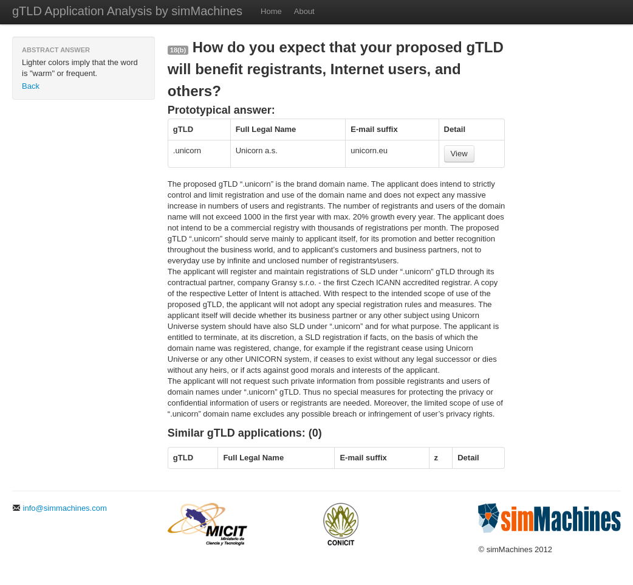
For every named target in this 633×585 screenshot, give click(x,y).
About (304, 11)
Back (30, 86)
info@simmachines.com (59, 508)
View (459, 153)
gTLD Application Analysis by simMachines (127, 11)
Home (271, 11)
